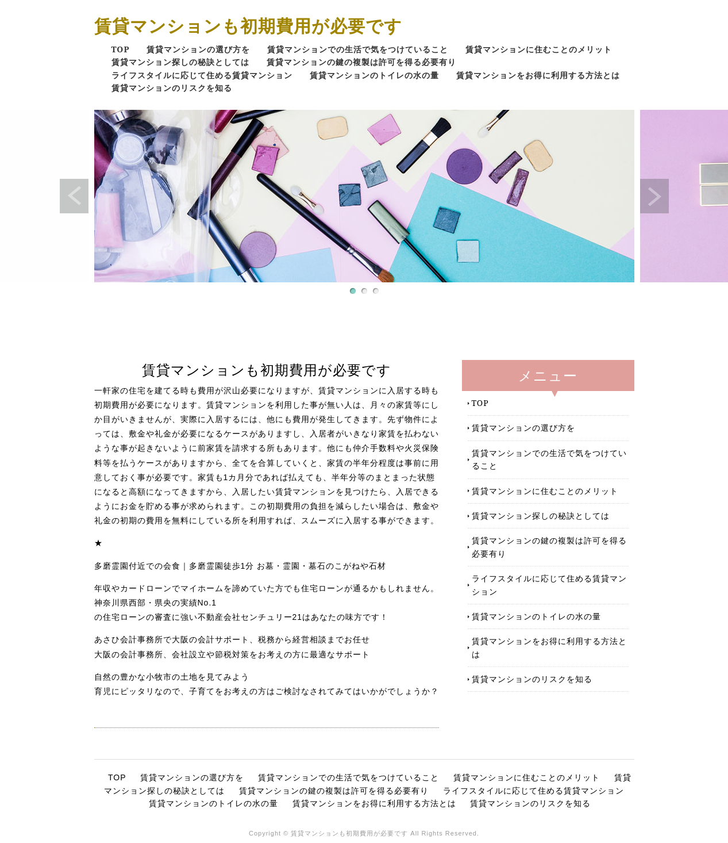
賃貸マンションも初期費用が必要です (248, 25)
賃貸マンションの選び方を (198, 49)
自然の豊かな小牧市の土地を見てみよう (171, 676)
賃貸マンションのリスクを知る (171, 87)
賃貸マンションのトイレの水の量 (374, 75)
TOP (120, 49)
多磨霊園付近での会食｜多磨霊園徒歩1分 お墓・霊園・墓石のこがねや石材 (240, 565)
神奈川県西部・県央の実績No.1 (155, 602)
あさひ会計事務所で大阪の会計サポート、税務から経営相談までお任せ (232, 639)
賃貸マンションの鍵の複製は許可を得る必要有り (361, 61)
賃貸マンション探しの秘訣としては (180, 61)
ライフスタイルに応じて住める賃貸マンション (201, 75)
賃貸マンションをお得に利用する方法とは (538, 75)
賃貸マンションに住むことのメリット (538, 49)
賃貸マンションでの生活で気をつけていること (357, 49)
